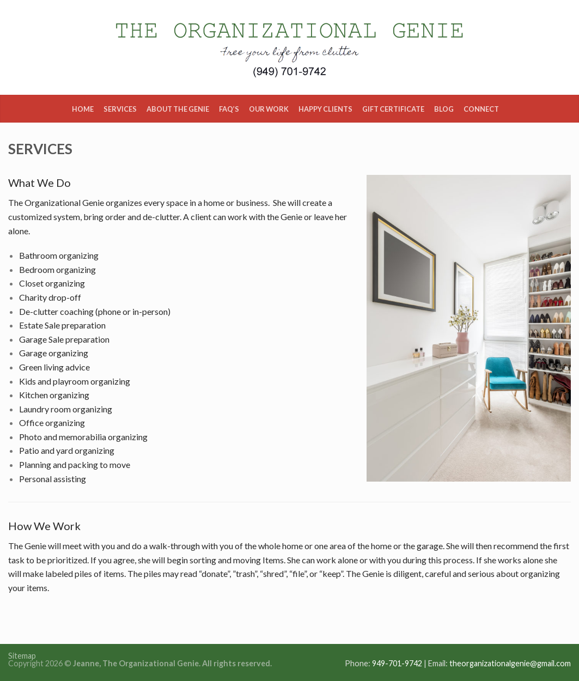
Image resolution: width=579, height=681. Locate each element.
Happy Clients (325, 109)
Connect (481, 109)
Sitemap (22, 655)
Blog (444, 109)
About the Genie (178, 109)
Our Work (269, 109)
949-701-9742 (397, 663)
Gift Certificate (393, 109)
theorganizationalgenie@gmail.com (510, 663)
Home (83, 109)
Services (120, 109)
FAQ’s (229, 109)
